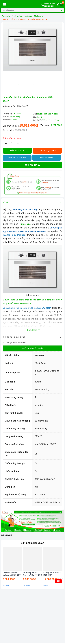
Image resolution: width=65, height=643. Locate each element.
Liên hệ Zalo (46, 158)
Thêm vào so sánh (12, 138)
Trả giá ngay (32, 165)
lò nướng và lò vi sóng (25, 209)
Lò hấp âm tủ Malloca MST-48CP (52, 574)
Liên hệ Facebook (17, 158)
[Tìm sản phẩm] (29, 10)
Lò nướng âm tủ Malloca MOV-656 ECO (32, 574)
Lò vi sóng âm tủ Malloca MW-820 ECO (12, 574)
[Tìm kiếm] (61, 10)
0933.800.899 (49, 6)
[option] (32, 46)
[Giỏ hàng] (61, 4)
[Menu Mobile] (4, 4)
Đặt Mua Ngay (17, 150)
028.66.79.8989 (49, 3)
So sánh (6, 585)
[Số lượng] (12, 143)
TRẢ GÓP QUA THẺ (47, 150)
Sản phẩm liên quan (32, 543)
